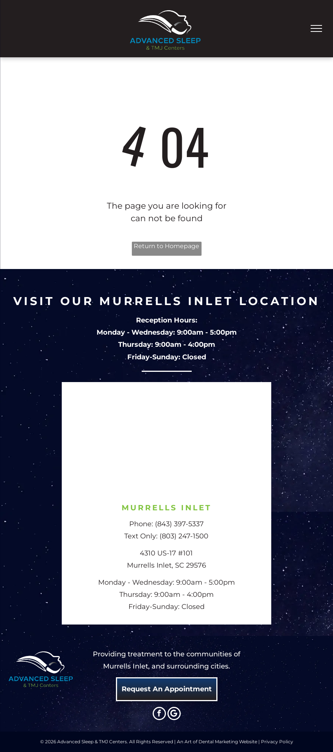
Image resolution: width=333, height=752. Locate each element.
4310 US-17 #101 (166, 553)
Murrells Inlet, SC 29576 (166, 565)
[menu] (316, 28)
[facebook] (159, 714)
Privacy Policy (277, 741)
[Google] (174, 714)
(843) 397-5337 (179, 524)
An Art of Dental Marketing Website (217, 741)
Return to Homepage (166, 246)
